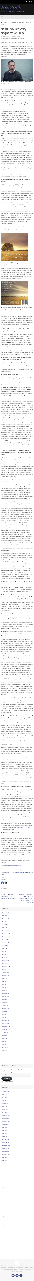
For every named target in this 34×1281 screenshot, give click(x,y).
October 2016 (5, 1032)
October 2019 (5, 939)
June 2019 (4, 951)
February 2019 (5, 960)
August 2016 (5, 1035)
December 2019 (6, 933)
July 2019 (4, 948)
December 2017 (6, 999)
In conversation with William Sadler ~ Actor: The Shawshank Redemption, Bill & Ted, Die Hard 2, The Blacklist (26, 898)
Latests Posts (7, 22)
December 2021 (6, 918)
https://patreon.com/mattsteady (24, 827)
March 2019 (5, 957)
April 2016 (5, 1047)
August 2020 (5, 924)
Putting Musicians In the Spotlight (16, 38)
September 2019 (6, 942)
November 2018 (6, 969)
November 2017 (6, 1002)
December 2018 (6, 966)
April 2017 (5, 1017)
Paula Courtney (6, 36)
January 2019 (5, 963)
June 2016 (4, 1041)
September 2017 (6, 1008)
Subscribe (7, 1078)
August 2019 (5, 945)
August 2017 (5, 1011)
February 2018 (5, 993)
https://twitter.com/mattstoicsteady (13, 865)
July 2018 (4, 978)
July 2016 (4, 1038)
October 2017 (5, 1005)
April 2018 (5, 987)
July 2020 (4, 927)
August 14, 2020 (16, 36)
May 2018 (4, 984)
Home (2, 42)
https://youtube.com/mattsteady (13, 869)
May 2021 (4, 921)
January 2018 (5, 996)
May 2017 (4, 1014)
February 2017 (5, 1020)
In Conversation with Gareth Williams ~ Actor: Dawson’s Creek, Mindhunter (8, 896)
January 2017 (5, 1023)
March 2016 (5, 1050)
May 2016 (4, 1044)
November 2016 (6, 1029)
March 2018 (5, 990)
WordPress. (29, 1279)
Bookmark (5, 888)
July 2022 (4, 915)
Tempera (24, 1279)
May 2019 (4, 954)
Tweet (2, 877)
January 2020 (5, 930)
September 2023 (6, 912)
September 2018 (6, 975)
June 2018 (4, 981)
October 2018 (5, 972)
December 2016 (6, 1026)
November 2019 (6, 936)
